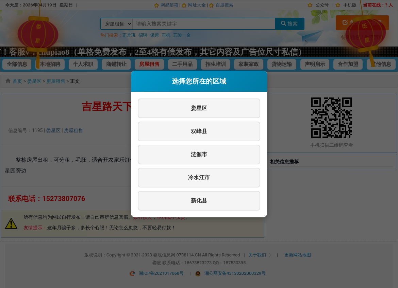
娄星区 (199, 108)
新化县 (199, 200)
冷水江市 (199, 177)
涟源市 (199, 154)
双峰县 (199, 131)
